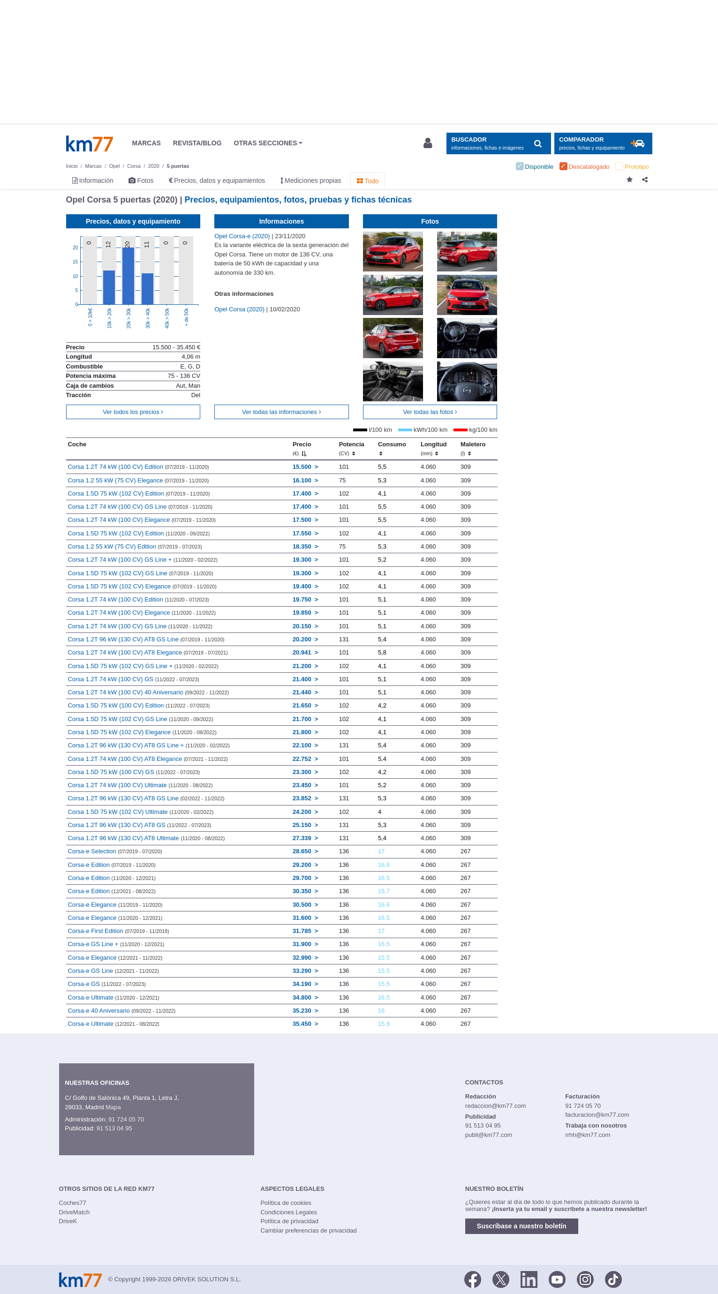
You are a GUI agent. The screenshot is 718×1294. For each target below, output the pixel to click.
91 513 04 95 (114, 1128)
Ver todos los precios (133, 411)
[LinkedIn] (529, 1278)
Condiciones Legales (288, 1212)
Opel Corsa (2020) (240, 309)
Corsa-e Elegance (115, 904)
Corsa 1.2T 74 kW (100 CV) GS (133, 679)
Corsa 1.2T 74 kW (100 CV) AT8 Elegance (148, 652)
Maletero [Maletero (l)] (473, 449)
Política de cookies (285, 1202)
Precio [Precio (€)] (302, 449)
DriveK (68, 1221)
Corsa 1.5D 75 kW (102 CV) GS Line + (143, 666)
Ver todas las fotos (430, 411)
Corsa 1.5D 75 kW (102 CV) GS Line (140, 573)
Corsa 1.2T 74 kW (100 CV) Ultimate (140, 785)
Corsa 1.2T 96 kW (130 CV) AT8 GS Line (146, 639)
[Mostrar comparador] (603, 144)
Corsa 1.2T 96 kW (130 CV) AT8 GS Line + (148, 745)
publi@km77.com (489, 1134)
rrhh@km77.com (587, 1134)
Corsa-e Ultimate (113, 997)
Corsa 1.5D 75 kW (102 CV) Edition (139, 493)
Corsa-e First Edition (118, 930)
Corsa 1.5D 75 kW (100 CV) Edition (139, 705)
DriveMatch (74, 1212)
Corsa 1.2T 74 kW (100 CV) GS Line (140, 506)
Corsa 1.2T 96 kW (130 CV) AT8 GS (139, 824)
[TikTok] (613, 1278)
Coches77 (73, 1202)
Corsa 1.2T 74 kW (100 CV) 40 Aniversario (148, 692)
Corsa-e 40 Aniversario (121, 1010)
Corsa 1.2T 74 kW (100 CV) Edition (138, 466)
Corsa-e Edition (111, 864)
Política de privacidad (289, 1221)
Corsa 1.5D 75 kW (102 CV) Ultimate (140, 811)
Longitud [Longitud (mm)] (434, 449)
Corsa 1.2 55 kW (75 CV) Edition (135, 546)
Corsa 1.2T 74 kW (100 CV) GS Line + (143, 559)
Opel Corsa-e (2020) (243, 236)
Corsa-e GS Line (113, 970)
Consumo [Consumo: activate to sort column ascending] (392, 449)
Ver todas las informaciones (281, 411)
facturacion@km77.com (597, 1114)
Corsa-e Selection (115, 851)
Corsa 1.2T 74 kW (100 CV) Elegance (142, 519)
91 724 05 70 (126, 1119)
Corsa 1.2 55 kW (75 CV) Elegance (138, 480)
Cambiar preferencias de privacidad (308, 1230)
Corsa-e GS (106, 983)
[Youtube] (557, 1278)
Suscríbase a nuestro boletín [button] (522, 1226)
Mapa (113, 1107)
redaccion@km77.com (495, 1105)
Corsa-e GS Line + (116, 944)
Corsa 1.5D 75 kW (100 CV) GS (134, 771)
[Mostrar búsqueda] (498, 144)
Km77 (89, 143)
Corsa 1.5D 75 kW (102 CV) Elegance (142, 586)
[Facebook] (472, 1278)
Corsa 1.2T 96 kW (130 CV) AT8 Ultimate (146, 838)
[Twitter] (500, 1278)
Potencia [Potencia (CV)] (351, 449)
